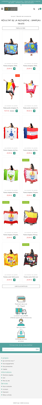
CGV (3, 378)
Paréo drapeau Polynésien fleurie (31, 192)
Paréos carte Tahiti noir (31, 277)
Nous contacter (7, 386)
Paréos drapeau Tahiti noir (11, 66)
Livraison (5, 389)
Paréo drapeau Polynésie (11, 235)
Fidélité (4, 369)
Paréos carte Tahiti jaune (11, 277)
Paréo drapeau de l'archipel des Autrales (11, 150)
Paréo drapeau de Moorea (11, 192)
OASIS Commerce (24, 403)
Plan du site (6, 380)
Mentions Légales (7, 375)
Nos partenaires (7, 366)
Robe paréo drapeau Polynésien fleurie (31, 108)
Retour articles (7, 395)
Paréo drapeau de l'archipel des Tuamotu (31, 150)
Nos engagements (8, 363)
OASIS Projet (16, 403)
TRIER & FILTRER (20, 28)
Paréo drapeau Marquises (31, 235)
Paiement (5, 392)
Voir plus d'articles (21, 286)
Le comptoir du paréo (11, 63)
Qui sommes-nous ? (8, 360)
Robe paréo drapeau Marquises (11, 108)
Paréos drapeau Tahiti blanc (31, 66)
